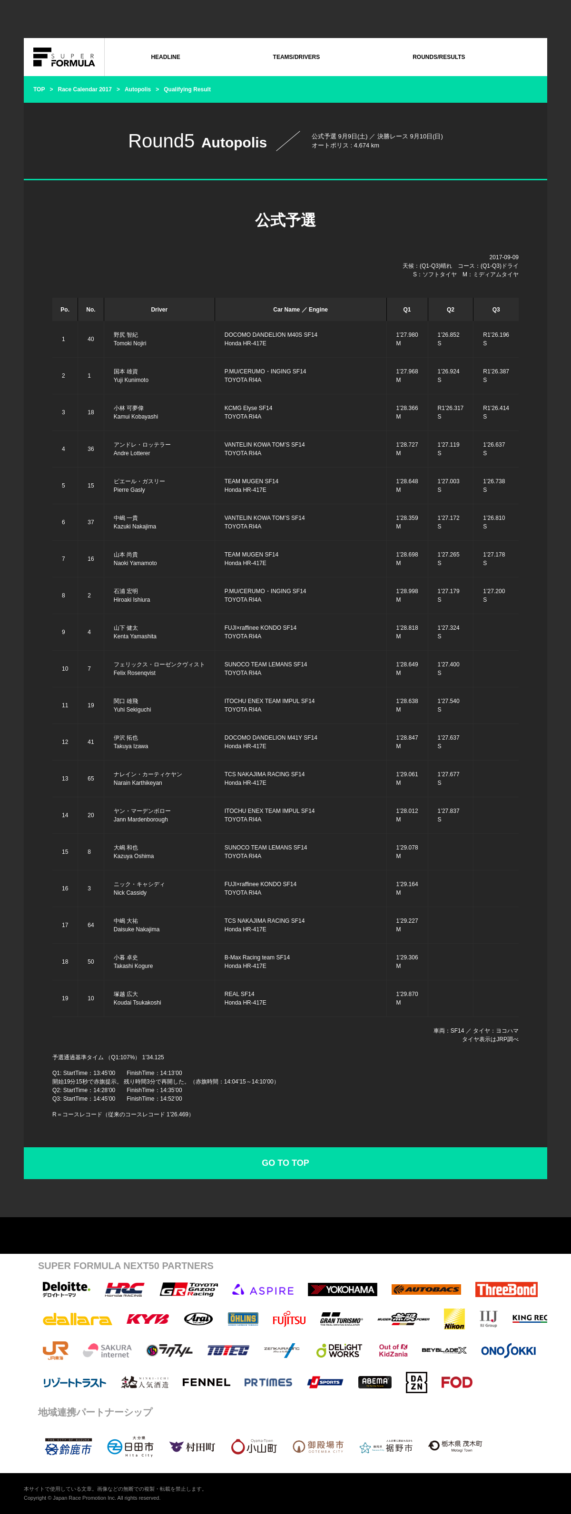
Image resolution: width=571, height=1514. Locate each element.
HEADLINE (165, 57)
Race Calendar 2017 (84, 89)
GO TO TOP (285, 1163)
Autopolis (138, 89)
